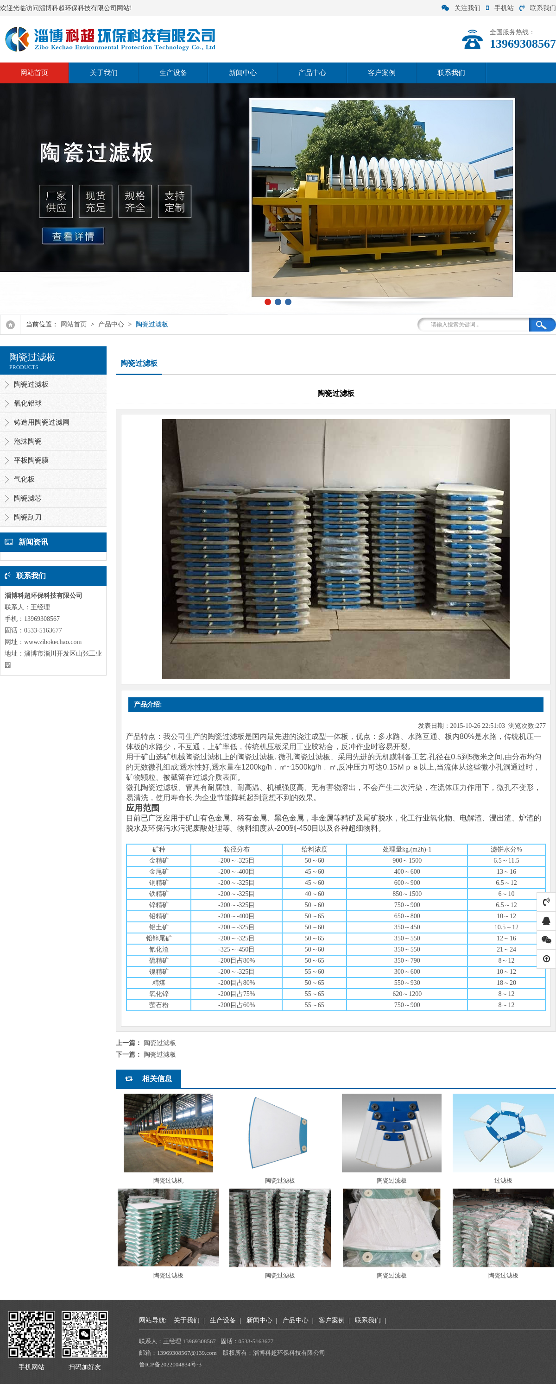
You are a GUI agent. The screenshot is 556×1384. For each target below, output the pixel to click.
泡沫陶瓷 (28, 441)
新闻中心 (243, 72)
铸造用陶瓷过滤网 (42, 422)
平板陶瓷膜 (31, 460)
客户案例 (382, 72)
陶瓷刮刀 (28, 517)
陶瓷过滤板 (152, 324)
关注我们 (461, 8)
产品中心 (312, 72)
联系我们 (537, 8)
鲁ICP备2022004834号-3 (170, 1364)
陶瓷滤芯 (28, 498)
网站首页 (34, 72)
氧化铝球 (28, 403)
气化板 (24, 479)
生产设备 (173, 72)
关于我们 (104, 72)
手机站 (500, 8)
